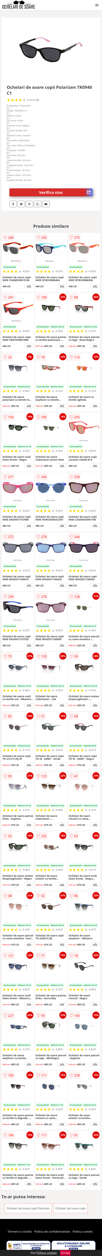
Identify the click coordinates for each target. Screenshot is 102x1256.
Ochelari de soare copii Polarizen (28, 1208)
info (29, 286)
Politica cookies (83, 1231)
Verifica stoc (66, 192)
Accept (65, 1253)
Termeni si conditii (20, 1231)
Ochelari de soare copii (70, 1208)
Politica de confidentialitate (52, 1231)
